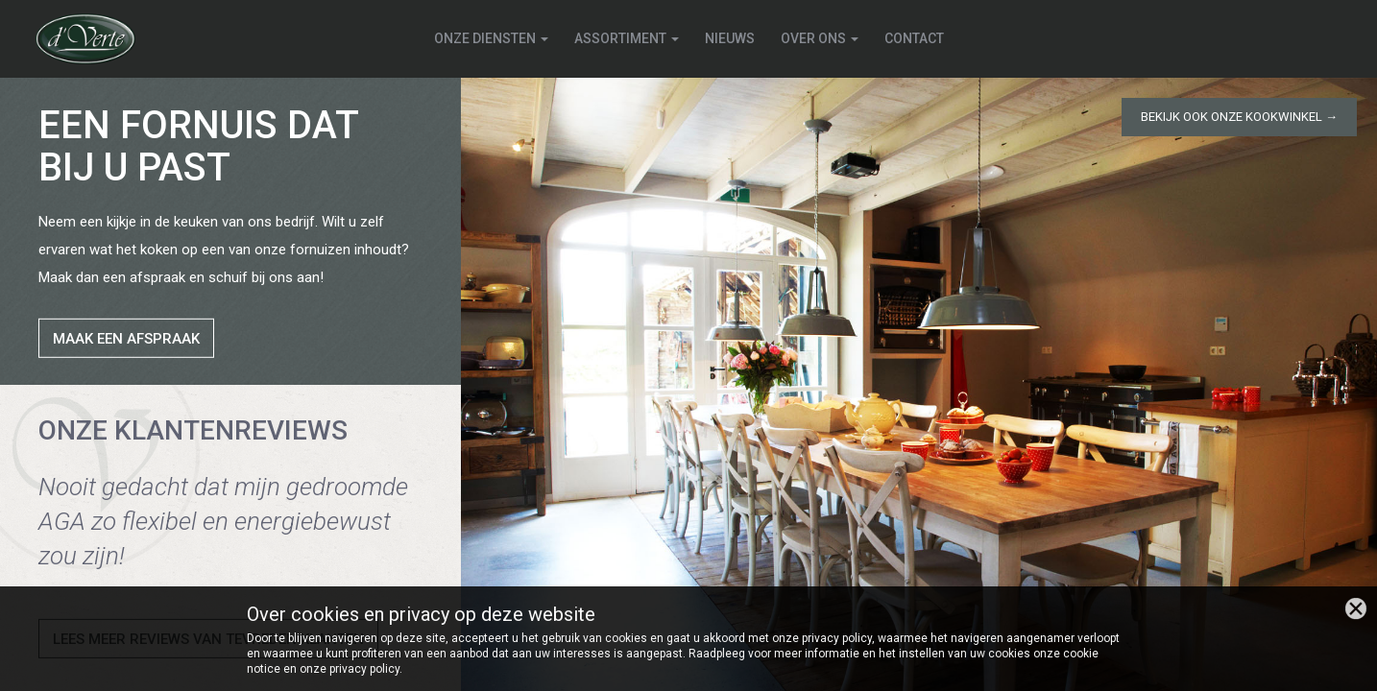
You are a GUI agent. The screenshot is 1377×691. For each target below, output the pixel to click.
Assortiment (626, 38)
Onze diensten (491, 38)
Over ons (819, 38)
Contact (914, 38)
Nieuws (730, 38)
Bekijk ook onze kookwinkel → (1239, 116)
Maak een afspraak (126, 338)
